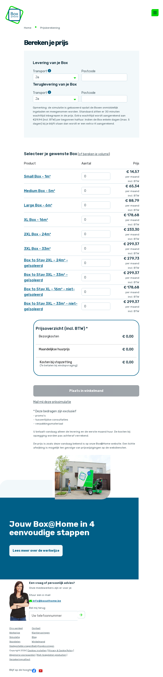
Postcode (88, 71)
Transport (40, 71)
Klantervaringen (41, 632)
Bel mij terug (37, 607)
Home (27, 27)
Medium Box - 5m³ (39, 191)
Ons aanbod (16, 628)
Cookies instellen (37, 650)
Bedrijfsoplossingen (43, 646)
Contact (36, 628)
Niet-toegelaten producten (51, 655)
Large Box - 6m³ (38, 205)
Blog (34, 637)
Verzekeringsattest (19, 659)
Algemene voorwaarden (22, 655)
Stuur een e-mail (39, 595)
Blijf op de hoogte (20, 669)
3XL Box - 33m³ (37, 248)
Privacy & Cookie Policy (60, 650)
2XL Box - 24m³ (37, 234)
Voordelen (14, 641)
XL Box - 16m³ (36, 220)
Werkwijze (14, 632)
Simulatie (14, 637)
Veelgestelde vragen (20, 646)
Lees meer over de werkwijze (36, 551)
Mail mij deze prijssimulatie (52, 402)
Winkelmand (38, 641)
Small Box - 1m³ (37, 176)
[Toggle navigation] (155, 12)
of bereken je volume (94, 154)
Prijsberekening (50, 27)
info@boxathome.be (45, 600)
